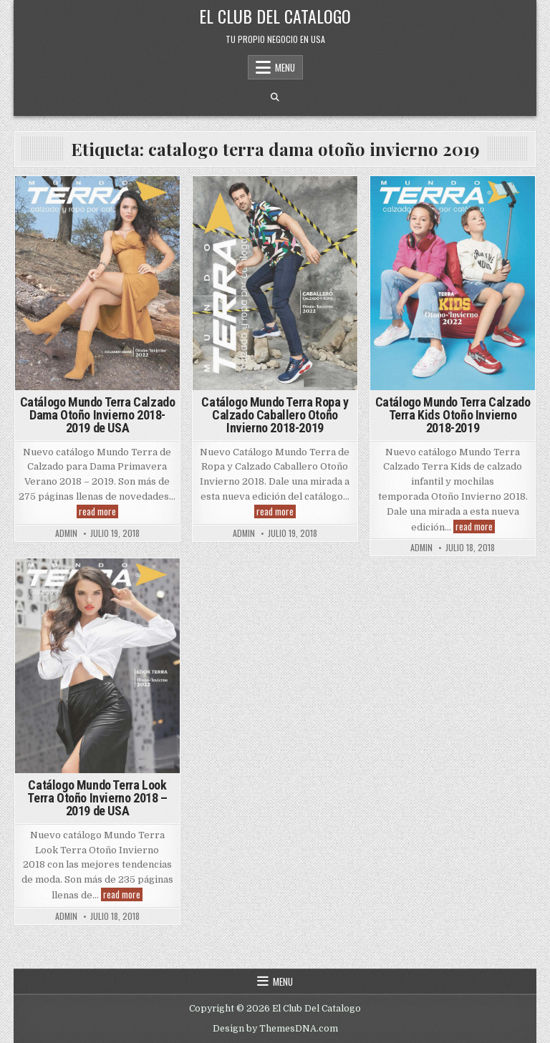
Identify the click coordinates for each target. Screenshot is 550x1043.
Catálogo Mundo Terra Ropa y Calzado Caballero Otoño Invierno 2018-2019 (274, 414)
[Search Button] (275, 97)
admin (66, 533)
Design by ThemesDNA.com (275, 1029)
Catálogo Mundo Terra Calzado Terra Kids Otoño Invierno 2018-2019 (453, 414)
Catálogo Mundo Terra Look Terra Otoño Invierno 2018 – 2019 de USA (97, 797)
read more (98, 511)
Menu (285, 67)
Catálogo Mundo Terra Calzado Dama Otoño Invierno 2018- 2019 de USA (97, 414)
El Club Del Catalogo (275, 16)
